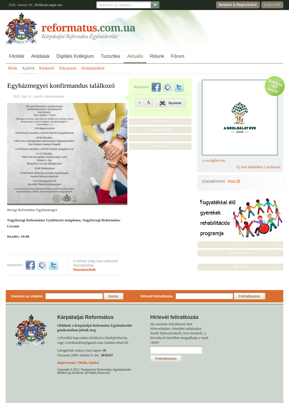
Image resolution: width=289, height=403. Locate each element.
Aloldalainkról (92, 68)
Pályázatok (67, 68)
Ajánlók (28, 68)
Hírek (12, 68)
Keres (113, 296)
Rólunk (157, 56)
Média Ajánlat (88, 363)
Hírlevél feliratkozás (156, 296)
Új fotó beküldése (249, 167)
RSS (232, 181)
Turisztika (110, 56)
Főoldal (16, 56)
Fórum (177, 56)
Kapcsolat (272, 5)
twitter (53, 265)
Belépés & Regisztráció (238, 5)
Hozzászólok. (85, 269)
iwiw (42, 265)
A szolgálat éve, (214, 160)
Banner (240, 245)
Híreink (160, 122)
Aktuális (135, 56)
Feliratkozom (249, 296)
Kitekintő (46, 68)
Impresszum (66, 363)
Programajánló (160, 130)
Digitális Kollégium (75, 56)
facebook (30, 265)
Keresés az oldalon (27, 296)
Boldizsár (41, 5)
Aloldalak (40, 56)
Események (213, 181)
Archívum (272, 167)
